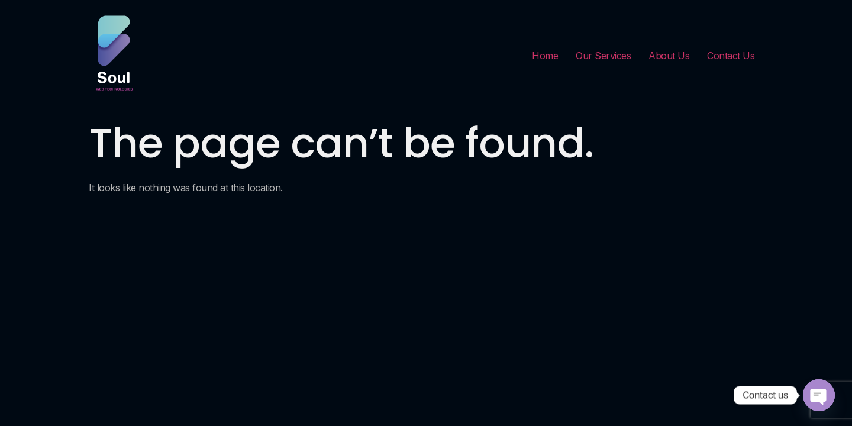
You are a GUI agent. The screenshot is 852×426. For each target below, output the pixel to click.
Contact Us (730, 56)
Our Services (603, 56)
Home (545, 56)
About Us (668, 56)
